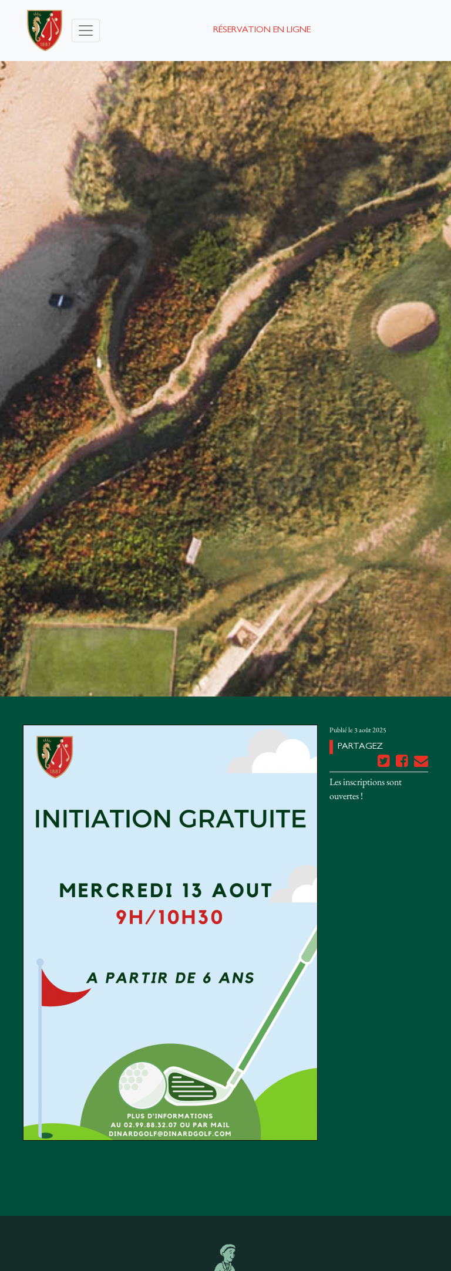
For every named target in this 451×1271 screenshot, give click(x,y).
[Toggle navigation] (86, 30)
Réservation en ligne (262, 30)
